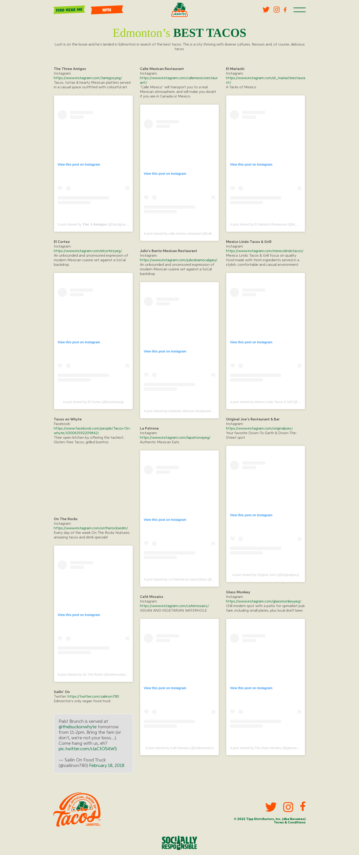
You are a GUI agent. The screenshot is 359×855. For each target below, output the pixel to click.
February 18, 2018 (106, 766)
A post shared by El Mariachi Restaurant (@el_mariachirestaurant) (277, 224)
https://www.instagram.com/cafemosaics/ (174, 606)
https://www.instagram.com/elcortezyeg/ (88, 251)
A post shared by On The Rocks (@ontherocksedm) (94, 675)
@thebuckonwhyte (78, 727)
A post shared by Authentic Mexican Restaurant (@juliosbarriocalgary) (193, 411)
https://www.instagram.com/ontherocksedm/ (91, 528)
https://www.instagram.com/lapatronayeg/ (175, 438)
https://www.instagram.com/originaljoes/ (259, 428)
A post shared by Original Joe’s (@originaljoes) (265, 575)
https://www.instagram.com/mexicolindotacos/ (265, 251)
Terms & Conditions (289, 822)
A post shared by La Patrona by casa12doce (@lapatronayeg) (187, 579)
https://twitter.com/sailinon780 (93, 697)
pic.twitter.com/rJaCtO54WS (88, 749)
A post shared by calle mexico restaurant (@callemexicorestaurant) (191, 233)
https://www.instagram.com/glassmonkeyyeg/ (263, 602)
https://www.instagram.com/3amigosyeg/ (88, 78)
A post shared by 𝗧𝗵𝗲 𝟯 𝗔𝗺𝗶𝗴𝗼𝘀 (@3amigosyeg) (94, 224)
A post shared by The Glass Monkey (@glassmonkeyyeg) (270, 748)
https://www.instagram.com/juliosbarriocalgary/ (179, 260)
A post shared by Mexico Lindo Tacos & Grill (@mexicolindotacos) (276, 402)
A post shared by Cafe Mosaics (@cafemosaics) (179, 748)
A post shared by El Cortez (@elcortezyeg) (93, 402)
